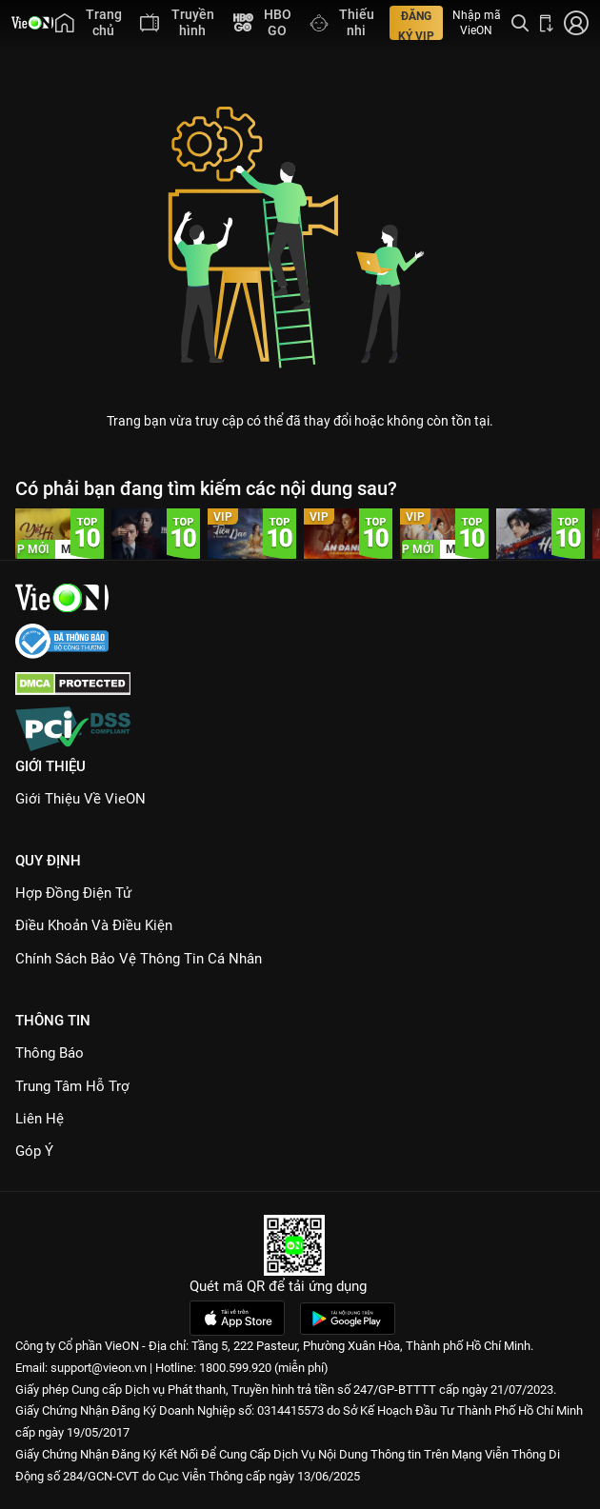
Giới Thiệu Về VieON (80, 798)
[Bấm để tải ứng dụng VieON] (546, 23)
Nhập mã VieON (476, 23)
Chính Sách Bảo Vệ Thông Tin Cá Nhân (138, 958)
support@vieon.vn (98, 1367)
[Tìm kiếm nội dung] (520, 23)
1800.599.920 (235, 1367)
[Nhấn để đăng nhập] (576, 23)
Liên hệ (39, 1118)
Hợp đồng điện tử (73, 893)
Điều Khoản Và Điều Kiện (93, 925)
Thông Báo (49, 1053)
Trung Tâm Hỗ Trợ (72, 1086)
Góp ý (34, 1151)
